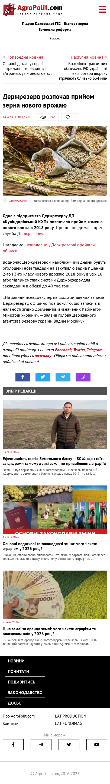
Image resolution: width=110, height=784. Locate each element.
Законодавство (25, 692)
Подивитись (21, 682)
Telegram (94, 349)
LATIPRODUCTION (70, 716)
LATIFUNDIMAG (68, 723)
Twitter (79, 349)
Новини (16, 661)
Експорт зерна (76, 23)
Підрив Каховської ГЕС (41, 23)
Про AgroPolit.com (19, 716)
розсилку (43, 355)
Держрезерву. (30, 233)
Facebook (63, 349)
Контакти (10, 723)
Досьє (14, 703)
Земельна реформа (55, 29)
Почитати (18, 671)
